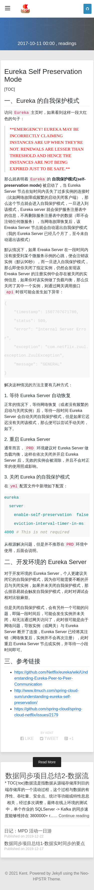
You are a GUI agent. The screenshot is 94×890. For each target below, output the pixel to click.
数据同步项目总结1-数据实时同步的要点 (44, 843)
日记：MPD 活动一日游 (28, 830)
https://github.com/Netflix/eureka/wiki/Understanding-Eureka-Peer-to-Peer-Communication (51, 678)
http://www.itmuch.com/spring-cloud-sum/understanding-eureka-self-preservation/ (46, 696)
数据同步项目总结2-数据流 (47, 776)
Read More (47, 762)
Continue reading (74, 816)
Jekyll (57, 873)
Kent (23, 873)
